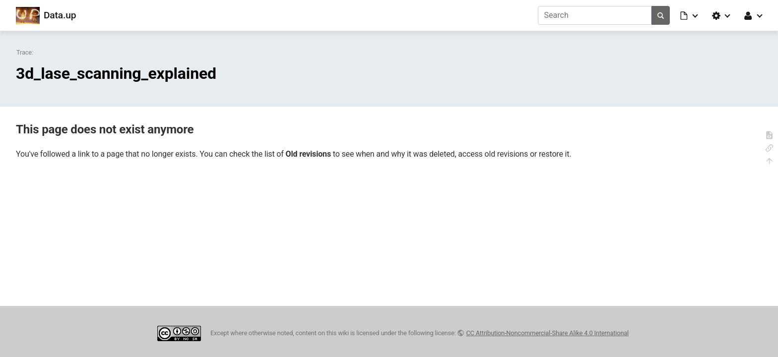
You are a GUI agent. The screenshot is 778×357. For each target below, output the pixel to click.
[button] (689, 15)
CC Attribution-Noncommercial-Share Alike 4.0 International (547, 333)
